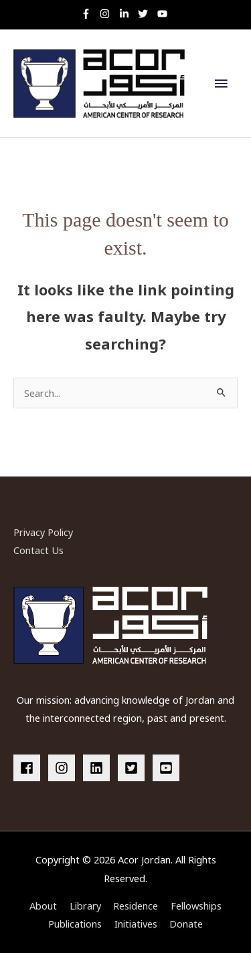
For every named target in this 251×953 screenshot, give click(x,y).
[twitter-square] (134, 768)
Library (85, 905)
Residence (135, 905)
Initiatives (135, 923)
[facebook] (29, 768)
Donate (186, 923)
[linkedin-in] (127, 14)
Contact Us (38, 550)
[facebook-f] (89, 14)
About (43, 905)
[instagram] (108, 14)
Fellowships (196, 905)
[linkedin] (99, 768)
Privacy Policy (43, 532)
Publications (75, 923)
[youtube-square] (168, 768)
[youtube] (164, 14)
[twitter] (146, 14)
